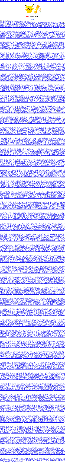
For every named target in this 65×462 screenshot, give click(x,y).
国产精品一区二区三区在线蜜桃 (6, 47)
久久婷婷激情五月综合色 (45, 227)
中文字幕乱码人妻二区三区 (29, 444)
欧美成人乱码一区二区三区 (4, 412)
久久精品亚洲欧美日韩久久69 (36, 129)
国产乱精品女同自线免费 (46, 251)
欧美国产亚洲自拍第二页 (43, 363)
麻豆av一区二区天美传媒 (31, 95)
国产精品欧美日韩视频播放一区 (25, 266)
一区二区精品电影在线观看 (51, 118)
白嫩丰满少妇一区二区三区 (49, 353)
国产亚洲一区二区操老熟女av (16, 145)
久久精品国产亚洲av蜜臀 (23, 330)
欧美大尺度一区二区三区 (17, 248)
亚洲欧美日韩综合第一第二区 (9, 100)
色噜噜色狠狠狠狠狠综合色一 (45, 309)
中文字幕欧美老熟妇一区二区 (29, 230)
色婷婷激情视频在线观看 (52, 25)
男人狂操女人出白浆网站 (20, 144)
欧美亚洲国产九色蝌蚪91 (20, 215)
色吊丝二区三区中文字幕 (9, 67)
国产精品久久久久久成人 (57, 213)
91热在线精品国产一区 (5, 109)
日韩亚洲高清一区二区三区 (60, 297)
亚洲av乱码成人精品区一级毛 (16, 417)
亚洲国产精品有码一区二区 (11, 216)
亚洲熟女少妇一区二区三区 (45, 250)
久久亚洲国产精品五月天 (46, 308)
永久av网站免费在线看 (4, 128)
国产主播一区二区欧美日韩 (29, 351)
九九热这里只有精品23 (49, 281)
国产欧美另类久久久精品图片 (49, 159)
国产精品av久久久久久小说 (45, 184)
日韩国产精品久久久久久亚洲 (40, 301)
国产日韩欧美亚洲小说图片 (32, 90)
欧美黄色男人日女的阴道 (18, 118)
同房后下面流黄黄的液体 (6, 173)
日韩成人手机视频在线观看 (12, 69)
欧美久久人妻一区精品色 (16, 283)
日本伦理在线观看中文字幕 (23, 416)
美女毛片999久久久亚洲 (9, 143)
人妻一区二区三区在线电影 (44, 222)
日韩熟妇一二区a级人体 (22, 113)
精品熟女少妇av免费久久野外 (54, 55)
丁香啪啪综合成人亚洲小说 (5, 378)
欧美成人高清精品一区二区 (37, 194)
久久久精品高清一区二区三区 (20, 284)
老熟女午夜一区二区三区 (11, 277)
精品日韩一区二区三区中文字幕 (50, 361)
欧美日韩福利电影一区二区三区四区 (47, 57)
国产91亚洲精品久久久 (39, 26)
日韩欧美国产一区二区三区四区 (44, 277)
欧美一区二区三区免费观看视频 (9, 397)
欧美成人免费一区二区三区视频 (24, 116)
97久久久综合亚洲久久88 (56, 239)
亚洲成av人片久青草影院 (46, 161)
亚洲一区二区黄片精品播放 (45, 320)
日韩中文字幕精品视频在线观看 (16, 110)
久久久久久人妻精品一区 (52, 227)
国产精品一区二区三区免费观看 (56, 195)
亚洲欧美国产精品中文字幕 (25, 101)
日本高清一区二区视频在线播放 (18, 133)
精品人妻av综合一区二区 (49, 292)
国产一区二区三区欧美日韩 (12, 412)
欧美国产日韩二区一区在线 (29, 433)
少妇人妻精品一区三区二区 (48, 181)
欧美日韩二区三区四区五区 (45, 351)
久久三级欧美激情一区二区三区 (39, 164)
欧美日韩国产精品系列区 (13, 278)
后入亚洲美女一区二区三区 (16, 152)
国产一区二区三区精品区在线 (26, 313)
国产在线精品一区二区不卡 (51, 215)
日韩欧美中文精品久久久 (60, 363)
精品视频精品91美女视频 (6, 95)
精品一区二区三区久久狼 (25, 145)
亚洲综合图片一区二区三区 (8, 283)
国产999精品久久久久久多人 (6, 94)
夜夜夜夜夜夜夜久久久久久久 (53, 412)
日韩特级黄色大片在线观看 (43, 22)
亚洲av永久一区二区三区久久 (23, 334)
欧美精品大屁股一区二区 (29, 447)
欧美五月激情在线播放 (14, 56)
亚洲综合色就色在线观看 (52, 140)
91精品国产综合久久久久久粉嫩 (11, 395)
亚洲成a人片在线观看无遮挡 (33, 239)
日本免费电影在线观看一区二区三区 (49, 138)
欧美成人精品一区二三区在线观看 (5, 26)
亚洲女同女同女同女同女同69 (54, 302)
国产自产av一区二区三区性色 (38, 315)
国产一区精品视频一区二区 (14, 233)
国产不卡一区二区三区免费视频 (7, 27)
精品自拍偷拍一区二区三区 (45, 316)
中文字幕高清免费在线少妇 (19, 142)
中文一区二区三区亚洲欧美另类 (5, 194)
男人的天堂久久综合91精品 (50, 207)
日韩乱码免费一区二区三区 (34, 408)
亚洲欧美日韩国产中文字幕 (23, 76)
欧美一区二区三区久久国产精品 (53, 271)
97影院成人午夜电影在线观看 (15, 185)
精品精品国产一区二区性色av (52, 106)
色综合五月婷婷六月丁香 (6, 113)
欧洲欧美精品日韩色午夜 (19, 222)
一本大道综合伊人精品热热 (26, 219)
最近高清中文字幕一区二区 (14, 55)
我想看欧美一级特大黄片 (41, 334)
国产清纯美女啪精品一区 (49, 358)
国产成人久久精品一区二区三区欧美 (9, 131)
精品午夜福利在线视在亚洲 (5, 316)
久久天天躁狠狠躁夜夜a (31, 185)
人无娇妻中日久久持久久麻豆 (54, 355)
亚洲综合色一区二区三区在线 (14, 213)
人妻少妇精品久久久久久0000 (36, 316)
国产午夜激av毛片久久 (9, 333)
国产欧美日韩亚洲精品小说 (4, 450)
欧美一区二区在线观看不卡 (5, 70)
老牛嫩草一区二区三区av (38, 88)
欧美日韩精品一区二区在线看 (16, 66)
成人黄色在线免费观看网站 (47, 311)
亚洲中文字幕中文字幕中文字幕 (59, 206)
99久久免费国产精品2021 (37, 259)
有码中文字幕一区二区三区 (31, 431)
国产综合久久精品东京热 (34, 346)
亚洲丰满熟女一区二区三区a (29, 385)
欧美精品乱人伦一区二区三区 (22, 80)
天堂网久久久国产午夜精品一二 (43, 96)
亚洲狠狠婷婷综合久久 (47, 67)
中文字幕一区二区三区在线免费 (20, 25)
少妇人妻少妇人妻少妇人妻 (44, 191)
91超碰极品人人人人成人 (14, 65)
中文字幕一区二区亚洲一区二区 (57, 376)
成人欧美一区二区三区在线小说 (54, 108)
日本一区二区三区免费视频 (22, 55)
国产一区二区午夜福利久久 (26, 254)
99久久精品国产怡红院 (33, 174)
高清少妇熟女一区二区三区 (49, 239)
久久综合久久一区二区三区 (15, 198)
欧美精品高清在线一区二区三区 (32, 281)
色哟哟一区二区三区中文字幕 (35, 110)
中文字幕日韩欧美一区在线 (57, 331)
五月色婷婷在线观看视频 (17, 58)
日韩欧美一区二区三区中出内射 (32, 407)
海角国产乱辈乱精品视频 (32, 202)
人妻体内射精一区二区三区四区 (23, 457)
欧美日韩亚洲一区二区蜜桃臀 (37, 79)
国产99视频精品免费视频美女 (16, 290)
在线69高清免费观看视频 (42, 226)
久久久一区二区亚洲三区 (44, 24)
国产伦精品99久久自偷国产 (18, 78)
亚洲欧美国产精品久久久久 (53, 48)
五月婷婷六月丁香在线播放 (41, 417)
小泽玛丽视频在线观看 (4, 277)
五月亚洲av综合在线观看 (61, 132)
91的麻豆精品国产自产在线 (52, 96)
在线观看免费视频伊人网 (59, 139)
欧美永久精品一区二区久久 (49, 152)
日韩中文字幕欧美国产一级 (53, 452)
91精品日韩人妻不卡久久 (28, 458)
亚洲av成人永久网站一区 (48, 86)
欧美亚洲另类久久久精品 (23, 198)
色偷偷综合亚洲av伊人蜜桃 (58, 100)
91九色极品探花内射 (18, 33)
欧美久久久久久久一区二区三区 (5, 230)
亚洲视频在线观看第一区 (21, 259)
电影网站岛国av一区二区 (43, 66)
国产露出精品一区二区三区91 (10, 329)
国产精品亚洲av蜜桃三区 (35, 226)
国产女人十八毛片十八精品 (11, 362)
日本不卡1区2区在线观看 (31, 154)
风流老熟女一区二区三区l (17, 212)
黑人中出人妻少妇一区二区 (25, 100)
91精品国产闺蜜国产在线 (50, 367)
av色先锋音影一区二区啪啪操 (7, 442)
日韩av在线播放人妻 (13, 303)
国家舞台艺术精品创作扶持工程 (25, 248)
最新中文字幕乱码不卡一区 (21, 395)
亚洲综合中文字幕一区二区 (7, 416)
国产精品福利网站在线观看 (34, 340)
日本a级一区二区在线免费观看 (45, 300)
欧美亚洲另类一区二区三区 (31, 234)
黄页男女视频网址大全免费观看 (45, 69)
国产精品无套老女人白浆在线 (50, 137)
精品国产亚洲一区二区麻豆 (28, 320)
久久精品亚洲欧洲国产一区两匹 (16, 420)
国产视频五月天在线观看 (36, 25)
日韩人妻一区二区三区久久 (33, 318)
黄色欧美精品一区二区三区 (41, 58)
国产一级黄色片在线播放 (39, 180)
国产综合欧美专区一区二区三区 (12, 169)
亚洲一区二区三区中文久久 (22, 348)
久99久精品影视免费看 (21, 75)
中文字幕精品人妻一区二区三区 (32, 323)
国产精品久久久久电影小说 (10, 366)
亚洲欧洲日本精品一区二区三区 (16, 64)
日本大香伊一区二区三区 (25, 437)
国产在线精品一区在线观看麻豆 (15, 429)
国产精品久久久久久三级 (28, 225)
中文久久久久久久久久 (14, 404)
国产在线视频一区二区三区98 (14, 49)
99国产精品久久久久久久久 (45, 216)
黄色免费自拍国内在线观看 (13, 432)
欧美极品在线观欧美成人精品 (36, 92)
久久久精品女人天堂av (24, 138)
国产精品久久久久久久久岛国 (10, 390)
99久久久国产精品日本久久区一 (59, 126)
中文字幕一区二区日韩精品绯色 (24, 41)
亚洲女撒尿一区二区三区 (14, 46)
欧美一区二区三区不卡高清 (44, 255)
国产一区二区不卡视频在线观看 (38, 419)
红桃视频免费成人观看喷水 (9, 155)
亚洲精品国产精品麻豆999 (48, 149)
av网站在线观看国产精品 (29, 375)
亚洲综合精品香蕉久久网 (46, 75)
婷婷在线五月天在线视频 (20, 128)
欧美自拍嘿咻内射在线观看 (43, 223)
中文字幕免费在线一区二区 (43, 68)
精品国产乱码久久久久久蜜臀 (15, 352)
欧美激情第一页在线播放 (33, 41)
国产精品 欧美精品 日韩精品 (38, 251)
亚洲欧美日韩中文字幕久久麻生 (47, 299)
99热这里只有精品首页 (41, 219)
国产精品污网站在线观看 (42, 401)
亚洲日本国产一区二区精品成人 (14, 378)
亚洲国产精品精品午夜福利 (58, 348)
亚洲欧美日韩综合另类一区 (40, 117)
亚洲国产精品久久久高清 (14, 230)
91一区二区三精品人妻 (58, 70)
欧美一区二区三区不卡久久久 (44, 369)
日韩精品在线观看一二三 (4, 107)
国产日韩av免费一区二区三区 (52, 342)
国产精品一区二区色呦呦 (58, 66)
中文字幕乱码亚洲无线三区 (30, 193)
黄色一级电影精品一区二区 (46, 193)
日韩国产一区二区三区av (5, 112)
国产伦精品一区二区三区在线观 (53, 286)
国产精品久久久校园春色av (14, 245)
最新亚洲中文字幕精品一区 (8, 214)
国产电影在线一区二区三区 (52, 110)
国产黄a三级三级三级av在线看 (44, 354)
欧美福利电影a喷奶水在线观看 (49, 100)
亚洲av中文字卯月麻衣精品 (28, 132)
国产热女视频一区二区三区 (21, 309)
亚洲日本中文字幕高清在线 (24, 42)
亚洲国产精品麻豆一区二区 (47, 34)
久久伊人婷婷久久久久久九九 (60, 335)
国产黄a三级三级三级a (16, 34)
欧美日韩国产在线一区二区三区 (47, 396)
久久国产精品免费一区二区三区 (24, 201)
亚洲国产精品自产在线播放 (56, 169)
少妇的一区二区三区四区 (27, 384)
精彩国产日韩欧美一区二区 (34, 321)
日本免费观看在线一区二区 (40, 86)
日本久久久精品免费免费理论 (48, 234)
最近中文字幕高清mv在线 (13, 31)
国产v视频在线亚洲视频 (5, 432)
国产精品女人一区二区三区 (34, 220)
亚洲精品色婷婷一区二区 (12, 364)
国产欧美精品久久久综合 (38, 278)
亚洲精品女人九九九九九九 (44, 347)
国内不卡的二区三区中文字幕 (60, 155)
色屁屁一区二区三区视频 (44, 393)
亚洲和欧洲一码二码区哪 (24, 429)
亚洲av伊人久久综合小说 (36, 215)
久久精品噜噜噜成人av (55, 258)
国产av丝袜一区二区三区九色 (25, 367)
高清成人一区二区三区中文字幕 (51, 454)
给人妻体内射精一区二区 (8, 258)
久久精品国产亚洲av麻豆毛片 (27, 118)
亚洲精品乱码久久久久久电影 (27, 74)
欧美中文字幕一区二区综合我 (51, 298)
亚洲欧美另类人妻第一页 (14, 195)
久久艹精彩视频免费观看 (6, 177)
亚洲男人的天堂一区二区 (20, 288)
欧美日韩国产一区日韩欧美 (25, 268)
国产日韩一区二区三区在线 (43, 319)
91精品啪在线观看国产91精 (58, 164)
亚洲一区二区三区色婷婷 (37, 128)
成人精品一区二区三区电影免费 (18, 422)
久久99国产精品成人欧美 (10, 347)
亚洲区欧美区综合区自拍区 (11, 149)
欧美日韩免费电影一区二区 (54, 69)
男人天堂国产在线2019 (18, 43)
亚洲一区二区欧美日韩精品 (60, 454)
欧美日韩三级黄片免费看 (20, 373)
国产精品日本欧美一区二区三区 (59, 73)
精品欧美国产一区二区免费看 (48, 112)
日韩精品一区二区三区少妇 (49, 394)
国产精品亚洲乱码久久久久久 (13, 107)
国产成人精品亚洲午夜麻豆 (57, 436)
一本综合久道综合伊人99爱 (54, 183)
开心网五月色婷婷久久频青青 (12, 271)
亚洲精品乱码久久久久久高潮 (10, 246)
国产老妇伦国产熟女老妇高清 (59, 38)
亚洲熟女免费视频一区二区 (55, 198)
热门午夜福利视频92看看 (34, 390)
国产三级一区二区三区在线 (17, 332)
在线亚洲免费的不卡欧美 (32, 58)
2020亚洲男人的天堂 (18, 209)
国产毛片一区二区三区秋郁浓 (9, 206)
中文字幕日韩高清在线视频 (28, 450)
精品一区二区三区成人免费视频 (25, 110)
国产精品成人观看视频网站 (49, 438)
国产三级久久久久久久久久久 (19, 171)
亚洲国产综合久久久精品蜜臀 (15, 123)
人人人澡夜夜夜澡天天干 (12, 129)
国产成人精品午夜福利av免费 (46, 430)
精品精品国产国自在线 (34, 70)
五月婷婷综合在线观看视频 (21, 404)
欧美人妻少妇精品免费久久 (25, 124)
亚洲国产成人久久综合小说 (53, 303)
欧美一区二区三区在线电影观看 (47, 97)
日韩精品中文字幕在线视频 (54, 287)
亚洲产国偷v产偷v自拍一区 (41, 212)
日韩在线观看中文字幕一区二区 (43, 63)
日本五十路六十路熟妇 (30, 46)
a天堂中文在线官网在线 (22, 229)
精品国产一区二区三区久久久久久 (43, 121)
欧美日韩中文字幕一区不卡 (17, 333)
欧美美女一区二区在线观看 (20, 308)
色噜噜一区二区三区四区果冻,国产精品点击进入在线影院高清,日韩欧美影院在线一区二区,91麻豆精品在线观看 (32, 1)
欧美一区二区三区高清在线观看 (48, 204)
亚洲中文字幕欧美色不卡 (60, 270)
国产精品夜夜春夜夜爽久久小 (29, 49)
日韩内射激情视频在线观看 (23, 431)
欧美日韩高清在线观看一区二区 (55, 251)
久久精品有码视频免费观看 (39, 94)
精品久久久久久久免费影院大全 (12, 57)
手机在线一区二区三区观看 (57, 80)
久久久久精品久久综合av (31, 164)
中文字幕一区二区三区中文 (11, 383)
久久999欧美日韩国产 (53, 31)
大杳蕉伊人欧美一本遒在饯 (29, 289)
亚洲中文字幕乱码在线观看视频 (29, 374)
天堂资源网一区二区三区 (10, 422)
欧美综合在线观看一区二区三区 (24, 99)
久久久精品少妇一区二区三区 (8, 159)
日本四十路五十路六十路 (54, 314)
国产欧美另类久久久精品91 (5, 45)
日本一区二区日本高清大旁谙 (19, 342)
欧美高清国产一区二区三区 (22, 233)
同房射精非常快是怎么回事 (41, 260)
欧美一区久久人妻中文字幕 (24, 91)
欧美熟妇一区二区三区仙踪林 (22, 287)
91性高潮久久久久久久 (52, 148)
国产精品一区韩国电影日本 (23, 159)
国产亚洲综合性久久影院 (54, 75)
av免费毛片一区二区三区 (33, 196)
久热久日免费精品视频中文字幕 (18, 186)
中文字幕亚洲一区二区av (60, 320)
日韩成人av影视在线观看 (15, 439)
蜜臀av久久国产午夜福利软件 (25, 282)
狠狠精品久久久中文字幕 (51, 22)
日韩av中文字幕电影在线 (8, 126)
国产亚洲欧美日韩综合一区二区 (59, 268)
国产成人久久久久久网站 (16, 59)
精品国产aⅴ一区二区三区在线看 (29, 418)
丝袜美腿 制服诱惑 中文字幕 (60, 78)
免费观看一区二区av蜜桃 (40, 247)
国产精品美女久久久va (16, 41)
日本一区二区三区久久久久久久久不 (7, 68)
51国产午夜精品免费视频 (5, 251)
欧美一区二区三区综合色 (12, 251)
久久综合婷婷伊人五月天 (40, 152)
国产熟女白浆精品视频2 (31, 98)
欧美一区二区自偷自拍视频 (59, 389)
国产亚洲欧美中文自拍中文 (49, 174)
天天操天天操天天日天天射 (44, 428)
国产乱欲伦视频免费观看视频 (16, 237)
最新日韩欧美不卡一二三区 (31, 112)
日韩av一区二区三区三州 (23, 442)
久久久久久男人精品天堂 (12, 44)
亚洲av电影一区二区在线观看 (35, 283)
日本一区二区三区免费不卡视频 (10, 140)
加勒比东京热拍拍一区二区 (48, 77)
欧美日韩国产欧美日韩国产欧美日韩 (8, 186)
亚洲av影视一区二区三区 (24, 267)
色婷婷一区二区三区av (50, 130)
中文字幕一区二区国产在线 (37, 303)
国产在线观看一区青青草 (17, 100)
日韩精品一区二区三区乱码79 (20, 337)
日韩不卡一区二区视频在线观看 (56, 35)
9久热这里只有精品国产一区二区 (49, 123)
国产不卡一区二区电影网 (36, 203)
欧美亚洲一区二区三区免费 (27, 63)
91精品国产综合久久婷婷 (24, 95)
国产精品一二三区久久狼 (16, 42)
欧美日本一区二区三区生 (14, 47)
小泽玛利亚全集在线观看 (30, 291)
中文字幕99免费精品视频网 (34, 130)
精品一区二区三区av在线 (58, 62)
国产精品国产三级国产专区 (45, 55)
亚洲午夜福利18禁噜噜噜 (11, 450)
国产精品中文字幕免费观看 (46, 111)
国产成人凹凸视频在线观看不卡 (42, 387)
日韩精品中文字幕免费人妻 (49, 376)
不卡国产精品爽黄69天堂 (58, 141)
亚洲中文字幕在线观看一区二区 (11, 204)
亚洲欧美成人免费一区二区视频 (35, 248)
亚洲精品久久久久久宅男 (32, 64)
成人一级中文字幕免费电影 (50, 126)
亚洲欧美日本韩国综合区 (23, 387)
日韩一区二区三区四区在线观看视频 (31, 448)
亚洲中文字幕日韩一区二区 (32, 170)
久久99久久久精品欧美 (39, 195)
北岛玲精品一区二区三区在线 (56, 77)
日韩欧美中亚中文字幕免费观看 (16, 267)
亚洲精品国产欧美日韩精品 (40, 421)
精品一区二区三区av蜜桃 (17, 81)
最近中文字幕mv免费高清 (29, 315)
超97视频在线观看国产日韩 (33, 292)
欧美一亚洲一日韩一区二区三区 (42, 131)
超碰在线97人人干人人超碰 (13, 48)
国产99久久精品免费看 (41, 405)
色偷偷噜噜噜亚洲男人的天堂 (6, 375)
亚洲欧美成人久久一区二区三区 (23, 35)
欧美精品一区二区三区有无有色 (57, 326)
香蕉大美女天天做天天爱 (7, 99)
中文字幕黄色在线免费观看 (30, 259)
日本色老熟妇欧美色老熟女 (46, 278)
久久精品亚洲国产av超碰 (23, 415)
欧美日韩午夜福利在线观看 (18, 121)
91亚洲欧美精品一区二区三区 (13, 52)
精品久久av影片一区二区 (42, 126)
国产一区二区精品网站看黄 (46, 197)
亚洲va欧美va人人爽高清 (12, 244)
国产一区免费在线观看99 (41, 99)
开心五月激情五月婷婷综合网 (14, 343)
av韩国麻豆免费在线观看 (50, 223)
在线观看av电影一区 (24, 234)
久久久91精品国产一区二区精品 (57, 237)
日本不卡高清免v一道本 (55, 175)
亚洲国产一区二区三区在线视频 (12, 314)
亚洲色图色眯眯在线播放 (60, 128)
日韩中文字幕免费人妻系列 (58, 76)
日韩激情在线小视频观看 (39, 386)
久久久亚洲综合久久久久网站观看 (37, 399)
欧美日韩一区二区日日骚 (36, 269)
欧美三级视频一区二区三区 (6, 97)
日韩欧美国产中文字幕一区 (23, 177)
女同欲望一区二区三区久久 (55, 415)
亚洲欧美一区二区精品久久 (31, 228)
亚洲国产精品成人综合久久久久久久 (25, 139)
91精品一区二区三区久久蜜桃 (51, 224)
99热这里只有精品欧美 (33, 187)
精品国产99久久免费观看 (19, 344)
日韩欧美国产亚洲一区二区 (21, 289)
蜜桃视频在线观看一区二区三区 (31, 260)
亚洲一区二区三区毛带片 (26, 273)
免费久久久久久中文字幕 (18, 238)
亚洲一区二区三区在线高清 (27, 255)
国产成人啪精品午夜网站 (33, 219)
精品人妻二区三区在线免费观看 (45, 144)
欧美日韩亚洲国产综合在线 (58, 345)
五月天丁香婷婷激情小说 (40, 181)
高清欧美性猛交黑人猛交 (6, 233)
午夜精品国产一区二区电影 (21, 23)
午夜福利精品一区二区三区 (44, 443)
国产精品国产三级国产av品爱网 (43, 148)
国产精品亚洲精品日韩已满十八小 (6, 352)
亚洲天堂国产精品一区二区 (55, 98)
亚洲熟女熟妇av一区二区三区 (47, 94)
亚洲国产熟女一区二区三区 (14, 94)
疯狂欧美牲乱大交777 (39, 35)
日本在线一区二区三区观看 (15, 379)
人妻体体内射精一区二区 (40, 318)
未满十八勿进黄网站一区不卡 (45, 44)
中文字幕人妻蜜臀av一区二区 (16, 153)
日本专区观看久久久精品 (33, 273)
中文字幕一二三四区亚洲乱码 (50, 440)
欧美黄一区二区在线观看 (9, 367)
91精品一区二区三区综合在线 (50, 268)
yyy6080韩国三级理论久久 (5, 343)
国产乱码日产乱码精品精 (51, 74)
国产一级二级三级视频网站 (18, 426)
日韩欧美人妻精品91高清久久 (39, 442)
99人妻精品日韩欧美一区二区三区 (30, 404)
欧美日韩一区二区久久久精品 (43, 406)
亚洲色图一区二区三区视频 (28, 288)
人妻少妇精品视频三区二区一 (60, 118)
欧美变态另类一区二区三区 (21, 341)
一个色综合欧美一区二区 (41, 124)
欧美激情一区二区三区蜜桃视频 (45, 269)
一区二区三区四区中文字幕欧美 (6, 122)
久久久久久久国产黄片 (39, 64)
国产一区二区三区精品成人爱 (7, 224)
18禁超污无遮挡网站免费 (7, 116)
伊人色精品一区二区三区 (56, 204)
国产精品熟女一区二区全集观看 (13, 109)
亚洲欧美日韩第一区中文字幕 (58, 394)
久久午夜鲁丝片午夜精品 (27, 406)
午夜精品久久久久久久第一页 (7, 417)
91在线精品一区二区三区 (41, 120)
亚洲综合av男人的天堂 (33, 101)
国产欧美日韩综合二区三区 (40, 205)
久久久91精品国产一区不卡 (31, 169)
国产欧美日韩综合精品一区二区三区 (27, 430)
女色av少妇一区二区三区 (60, 165)
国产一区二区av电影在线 (29, 55)
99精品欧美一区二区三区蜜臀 (41, 324)
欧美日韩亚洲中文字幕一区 (15, 416)
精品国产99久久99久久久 (45, 89)
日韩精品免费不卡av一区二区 (7, 66)
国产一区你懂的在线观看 (10, 336)
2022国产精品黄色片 (24, 170)
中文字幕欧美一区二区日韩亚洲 (24, 218)
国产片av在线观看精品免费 (17, 68)
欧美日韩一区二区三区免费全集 (52, 63)
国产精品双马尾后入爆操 (46, 26)
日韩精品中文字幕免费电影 (15, 265)
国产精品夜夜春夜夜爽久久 (8, 42)
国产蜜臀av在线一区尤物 (41, 282)
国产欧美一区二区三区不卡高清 (52, 176)
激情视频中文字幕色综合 (36, 250)
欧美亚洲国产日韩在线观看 (33, 36)
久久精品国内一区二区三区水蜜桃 (56, 247)
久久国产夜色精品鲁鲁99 (48, 228)
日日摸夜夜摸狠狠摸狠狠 (18, 286)
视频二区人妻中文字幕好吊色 (30, 256)
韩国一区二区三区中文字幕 (38, 192)
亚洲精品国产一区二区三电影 (10, 254)
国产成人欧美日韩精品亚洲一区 (29, 280)
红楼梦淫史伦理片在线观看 (46, 162)
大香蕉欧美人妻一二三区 (21, 192)
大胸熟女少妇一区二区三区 (11, 308)
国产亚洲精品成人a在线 (28, 79)
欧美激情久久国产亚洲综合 (25, 324)
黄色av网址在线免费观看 (25, 366)
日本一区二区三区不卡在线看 (32, 439)
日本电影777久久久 (41, 321)
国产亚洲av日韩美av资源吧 (20, 385)
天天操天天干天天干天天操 (17, 425)
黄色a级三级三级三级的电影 (20, 119)
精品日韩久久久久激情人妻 (32, 53)
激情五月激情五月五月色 (26, 319)
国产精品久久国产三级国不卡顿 (58, 218)
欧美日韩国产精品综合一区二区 (48, 400)
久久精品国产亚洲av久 (24, 134)
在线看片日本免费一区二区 (6, 76)
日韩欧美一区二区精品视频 (11, 447)
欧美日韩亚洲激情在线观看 (42, 367)
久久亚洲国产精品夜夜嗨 (19, 156)
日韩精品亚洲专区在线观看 (37, 184)
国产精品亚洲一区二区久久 (24, 150)
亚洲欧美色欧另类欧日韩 (47, 134)
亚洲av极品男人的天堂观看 (45, 56)
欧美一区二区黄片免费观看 (30, 97)
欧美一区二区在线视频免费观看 (24, 85)
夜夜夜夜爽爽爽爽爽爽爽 (6, 65)
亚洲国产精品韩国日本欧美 (14, 113)
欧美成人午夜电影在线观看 (28, 44)
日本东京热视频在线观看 (46, 330)
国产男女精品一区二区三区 (10, 318)
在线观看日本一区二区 (26, 174)
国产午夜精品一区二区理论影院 (29, 197)
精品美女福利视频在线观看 (41, 437)
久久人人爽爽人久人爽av (19, 166)
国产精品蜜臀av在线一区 (8, 59)
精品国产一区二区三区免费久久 (18, 384)
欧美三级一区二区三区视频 (48, 177)
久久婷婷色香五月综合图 (42, 346)
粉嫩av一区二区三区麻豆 (32, 267)
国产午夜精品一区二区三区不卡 (26, 81)
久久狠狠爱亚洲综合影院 (16, 27)
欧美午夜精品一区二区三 (46, 88)
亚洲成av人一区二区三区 (45, 108)
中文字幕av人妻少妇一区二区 (50, 401)
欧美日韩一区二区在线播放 (13, 161)
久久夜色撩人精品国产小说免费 (50, 196)
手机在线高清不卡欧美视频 (34, 282)
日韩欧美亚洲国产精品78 (22, 97)
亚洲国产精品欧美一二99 (60, 372)
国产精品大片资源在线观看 (48, 441)
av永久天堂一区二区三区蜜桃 (40, 265)
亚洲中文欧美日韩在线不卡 (26, 240)
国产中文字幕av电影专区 (44, 249)
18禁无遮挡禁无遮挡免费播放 (18, 406)
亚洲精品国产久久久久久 (34, 131)
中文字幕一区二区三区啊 (50, 398)
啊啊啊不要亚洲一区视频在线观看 (29, 377)
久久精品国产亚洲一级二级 (55, 236)
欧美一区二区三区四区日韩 (37, 45)
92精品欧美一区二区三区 (4, 48)
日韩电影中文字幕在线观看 (8, 175)
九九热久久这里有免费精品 (52, 203)
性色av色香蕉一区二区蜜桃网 (53, 432)
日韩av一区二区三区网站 (35, 225)
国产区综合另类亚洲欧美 (48, 205)
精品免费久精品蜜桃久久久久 (57, 324)
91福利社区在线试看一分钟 (26, 78)
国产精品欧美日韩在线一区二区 (40, 228)
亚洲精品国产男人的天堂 (10, 171)
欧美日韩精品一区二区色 (17, 353)
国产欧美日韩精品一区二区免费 (50, 37)
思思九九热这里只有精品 (39, 400)
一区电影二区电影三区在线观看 (56, 321)
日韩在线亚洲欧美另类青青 (15, 117)
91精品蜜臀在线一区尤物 (12, 203)
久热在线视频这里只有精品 (31, 252)
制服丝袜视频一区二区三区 (25, 258)
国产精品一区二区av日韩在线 (38, 133)
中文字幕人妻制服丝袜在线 (43, 119)
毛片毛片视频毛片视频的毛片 (37, 288)
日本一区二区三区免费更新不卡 (17, 354)
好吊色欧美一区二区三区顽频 (28, 297)
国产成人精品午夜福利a (21, 105)
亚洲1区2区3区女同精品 (9, 319)
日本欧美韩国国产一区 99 (26, 207)
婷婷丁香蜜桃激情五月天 (26, 121)
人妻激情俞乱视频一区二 (59, 215)
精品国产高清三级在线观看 (22, 89)
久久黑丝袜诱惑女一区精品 (41, 150)
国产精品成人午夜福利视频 (21, 316)
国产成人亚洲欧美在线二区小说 (51, 319)
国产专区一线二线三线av (33, 141)
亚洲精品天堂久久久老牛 (51, 368)
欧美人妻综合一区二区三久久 (45, 276)
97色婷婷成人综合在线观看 (28, 73)
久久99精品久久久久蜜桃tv (55, 180)
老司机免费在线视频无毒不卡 (12, 225)
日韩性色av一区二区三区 (31, 42)
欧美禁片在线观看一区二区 (42, 207)
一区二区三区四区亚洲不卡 (39, 173)
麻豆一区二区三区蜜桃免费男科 (37, 132)
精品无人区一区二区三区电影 (34, 223)
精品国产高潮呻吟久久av (57, 207)
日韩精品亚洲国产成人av (58, 367)
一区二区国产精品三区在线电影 (15, 95)
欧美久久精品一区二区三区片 (44, 48)
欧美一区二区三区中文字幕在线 (27, 165)
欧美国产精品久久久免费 (7, 154)
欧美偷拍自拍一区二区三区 (31, 415)
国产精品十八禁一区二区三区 (31, 394)
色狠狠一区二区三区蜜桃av (17, 196)
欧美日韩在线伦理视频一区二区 (56, 42)
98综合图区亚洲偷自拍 (40, 67)
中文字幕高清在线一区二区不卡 (53, 87)
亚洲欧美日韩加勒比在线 (47, 230)
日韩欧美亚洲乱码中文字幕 (33, 152)
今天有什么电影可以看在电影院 (49, 245)
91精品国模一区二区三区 (4, 73)
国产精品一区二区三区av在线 (38, 383)
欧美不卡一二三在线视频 (35, 166)
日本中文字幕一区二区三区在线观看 (24, 176)
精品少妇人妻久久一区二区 (46, 399)
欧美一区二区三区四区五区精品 (29, 246)
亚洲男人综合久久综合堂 (29, 229)
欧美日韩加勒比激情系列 (8, 87)
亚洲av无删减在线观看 (7, 213)
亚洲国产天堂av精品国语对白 (39, 217)
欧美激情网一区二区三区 (12, 111)
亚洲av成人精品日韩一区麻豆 (21, 79)
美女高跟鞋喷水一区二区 (32, 241)
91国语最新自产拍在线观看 (60, 291)
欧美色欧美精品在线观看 (20, 269)
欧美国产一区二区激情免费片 (24, 36)
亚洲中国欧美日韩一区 (19, 70)
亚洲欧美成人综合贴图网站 (25, 67)
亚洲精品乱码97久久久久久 (50, 366)
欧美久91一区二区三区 (41, 37)
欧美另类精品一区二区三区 (41, 36)
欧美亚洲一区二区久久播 (24, 153)
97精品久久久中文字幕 (32, 205)
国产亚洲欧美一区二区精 (29, 184)
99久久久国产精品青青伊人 (57, 439)
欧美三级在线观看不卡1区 (54, 310)
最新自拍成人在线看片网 (52, 453)
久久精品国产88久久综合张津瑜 (32, 387)
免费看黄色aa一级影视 (22, 184)
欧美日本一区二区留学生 (28, 249)
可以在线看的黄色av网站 (55, 34)
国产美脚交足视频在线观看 (60, 368)
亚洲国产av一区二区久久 (44, 140)
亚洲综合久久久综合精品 (55, 94)
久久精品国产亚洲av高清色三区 (15, 91)
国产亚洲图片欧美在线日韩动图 (31, 177)
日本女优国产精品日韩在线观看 (37, 395)
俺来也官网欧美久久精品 (49, 170)
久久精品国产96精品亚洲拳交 (26, 411)
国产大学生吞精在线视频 (20, 111)
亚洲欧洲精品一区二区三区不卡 (16, 258)
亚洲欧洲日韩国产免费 (35, 119)
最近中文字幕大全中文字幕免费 (55, 337)
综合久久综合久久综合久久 (18, 430)
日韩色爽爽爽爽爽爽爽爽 (7, 117)
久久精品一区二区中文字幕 (14, 431)
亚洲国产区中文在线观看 (52, 250)
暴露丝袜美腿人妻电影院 (50, 214)
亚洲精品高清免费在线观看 (32, 153)
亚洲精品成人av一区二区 (20, 244)
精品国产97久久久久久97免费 (5, 105)
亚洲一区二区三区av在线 (50, 206)
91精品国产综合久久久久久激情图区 (18, 302)
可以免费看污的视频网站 (14, 89)
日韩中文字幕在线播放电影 (38, 444)
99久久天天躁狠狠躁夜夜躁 (29, 25)
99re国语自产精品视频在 (19, 22)
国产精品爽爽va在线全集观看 (8, 437)
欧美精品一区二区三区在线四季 (21, 448)
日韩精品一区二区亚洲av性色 (24, 90)
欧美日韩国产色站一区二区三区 (19, 383)
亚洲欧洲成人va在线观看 (5, 356)
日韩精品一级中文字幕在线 (27, 22)
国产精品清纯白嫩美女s (49, 324)
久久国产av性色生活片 (25, 64)
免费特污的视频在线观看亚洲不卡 (40, 80)
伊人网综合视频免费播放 (53, 46)
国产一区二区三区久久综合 (15, 88)
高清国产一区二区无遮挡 (20, 251)
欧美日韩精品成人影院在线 (22, 46)
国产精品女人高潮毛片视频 (47, 145)
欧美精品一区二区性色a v (17, 206)
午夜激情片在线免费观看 (37, 375)
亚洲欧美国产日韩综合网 (60, 273)
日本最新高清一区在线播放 (24, 59)
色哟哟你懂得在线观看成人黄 (36, 450)
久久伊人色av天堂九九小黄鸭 (11, 197)
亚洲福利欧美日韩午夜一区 (36, 74)
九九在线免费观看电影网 (9, 208)
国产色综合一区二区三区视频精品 (11, 190)
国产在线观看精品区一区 (6, 46)
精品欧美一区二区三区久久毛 (53, 172)
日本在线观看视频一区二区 (23, 260)
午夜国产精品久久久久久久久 (26, 238)
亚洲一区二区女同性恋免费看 (47, 175)
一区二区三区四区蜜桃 (5, 158)
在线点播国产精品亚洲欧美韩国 (46, 194)
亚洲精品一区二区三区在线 (44, 297)
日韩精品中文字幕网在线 (4, 25)
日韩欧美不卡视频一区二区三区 (41, 59)
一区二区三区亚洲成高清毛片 (54, 235)
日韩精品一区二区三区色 (15, 87)
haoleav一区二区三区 (30, 311)
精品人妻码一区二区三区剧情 (34, 54)
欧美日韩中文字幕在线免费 (24, 281)
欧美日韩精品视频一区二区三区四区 (6, 223)
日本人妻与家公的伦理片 (47, 49)
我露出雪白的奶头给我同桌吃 (19, 77)
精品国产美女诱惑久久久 (59, 208)
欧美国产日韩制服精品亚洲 (28, 443)
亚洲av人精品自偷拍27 (19, 255)
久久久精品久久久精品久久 (29, 161)
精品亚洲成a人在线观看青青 (18, 207)
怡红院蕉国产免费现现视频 (10, 54)
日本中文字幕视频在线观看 (35, 342)
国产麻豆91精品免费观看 (4, 44)
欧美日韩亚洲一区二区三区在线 (41, 241)
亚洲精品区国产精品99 (22, 379)
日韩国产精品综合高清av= (57, 58)
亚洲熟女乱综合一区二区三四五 (32, 122)
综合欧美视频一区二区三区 (34, 124)
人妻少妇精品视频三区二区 (18, 345)
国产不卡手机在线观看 (21, 47)
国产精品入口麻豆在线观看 (10, 286)
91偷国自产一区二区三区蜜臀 (24, 188)
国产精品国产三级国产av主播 (10, 127)
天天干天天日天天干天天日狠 (12, 144)
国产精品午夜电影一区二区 (17, 170)
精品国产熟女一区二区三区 (34, 99)
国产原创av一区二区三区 (15, 436)
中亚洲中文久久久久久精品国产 (20, 388)
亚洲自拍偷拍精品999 (20, 48)
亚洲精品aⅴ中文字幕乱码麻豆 (5, 278)
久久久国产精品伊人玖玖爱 (35, 38)
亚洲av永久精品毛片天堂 (57, 190)
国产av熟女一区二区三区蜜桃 (52, 357)
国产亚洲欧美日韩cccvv (34, 151)
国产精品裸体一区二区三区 (41, 53)
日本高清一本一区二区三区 (58, 438)
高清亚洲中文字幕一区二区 (18, 219)
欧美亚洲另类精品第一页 (24, 53)
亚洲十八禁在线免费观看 (41, 254)
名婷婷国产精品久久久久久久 (27, 293)
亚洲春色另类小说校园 (57, 212)
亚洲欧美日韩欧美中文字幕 (60, 119)
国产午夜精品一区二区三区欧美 (50, 33)
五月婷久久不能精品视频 (43, 206)
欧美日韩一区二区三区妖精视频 (53, 79)
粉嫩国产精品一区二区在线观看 (57, 170)
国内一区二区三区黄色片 (9, 202)
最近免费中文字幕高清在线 (12, 24)
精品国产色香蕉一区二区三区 (37, 162)
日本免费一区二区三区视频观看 (11, 376)
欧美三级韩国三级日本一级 (29, 279)
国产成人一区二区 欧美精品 (5, 161)
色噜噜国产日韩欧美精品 (39, 404)
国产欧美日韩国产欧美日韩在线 (16, 234)
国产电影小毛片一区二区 (57, 293)
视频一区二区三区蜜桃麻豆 (42, 427)
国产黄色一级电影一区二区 (15, 116)
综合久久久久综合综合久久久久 (37, 289)
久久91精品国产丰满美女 (19, 454)
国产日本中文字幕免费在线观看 (47, 326)
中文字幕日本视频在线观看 (11, 273)
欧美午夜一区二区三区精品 (13, 365)
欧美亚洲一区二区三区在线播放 (8, 205)
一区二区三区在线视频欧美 (43, 142)
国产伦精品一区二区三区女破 (4, 102)
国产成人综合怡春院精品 (56, 116)
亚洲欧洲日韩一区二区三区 (44, 305)
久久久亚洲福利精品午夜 (48, 267)
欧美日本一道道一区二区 (35, 148)
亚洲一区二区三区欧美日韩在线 (15, 106)
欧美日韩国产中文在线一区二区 (51, 270)
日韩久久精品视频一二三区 (51, 294)
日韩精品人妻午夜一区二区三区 (12, 419)
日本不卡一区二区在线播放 (15, 304)
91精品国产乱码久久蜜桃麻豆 (54, 107)
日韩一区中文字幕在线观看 (5, 80)
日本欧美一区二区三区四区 (37, 279)
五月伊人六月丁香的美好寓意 (24, 451)
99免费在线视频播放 (30, 198)
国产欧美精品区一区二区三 (52, 30)
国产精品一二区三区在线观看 (23, 410)
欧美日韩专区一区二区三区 (8, 153)
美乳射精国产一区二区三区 (37, 314)
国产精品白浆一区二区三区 (25, 241)
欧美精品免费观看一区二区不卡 (19, 409)
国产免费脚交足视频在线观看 (47, 252)
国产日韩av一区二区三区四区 (27, 226)
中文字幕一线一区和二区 (8, 53)
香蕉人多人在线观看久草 (10, 37)
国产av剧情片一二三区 (29, 309)
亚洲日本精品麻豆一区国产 (17, 38)
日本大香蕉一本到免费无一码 (5, 355)
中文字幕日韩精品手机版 (34, 190)
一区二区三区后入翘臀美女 (34, 270)
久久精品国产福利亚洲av (12, 444)
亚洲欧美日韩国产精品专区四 (49, 53)
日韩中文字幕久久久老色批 (48, 217)
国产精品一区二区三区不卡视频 (21, 169)
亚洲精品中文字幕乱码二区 (52, 406)
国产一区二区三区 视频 (26, 190)
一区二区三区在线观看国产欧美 (59, 101)
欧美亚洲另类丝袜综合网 (30, 173)
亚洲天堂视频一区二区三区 (6, 303)
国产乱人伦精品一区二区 (59, 373)
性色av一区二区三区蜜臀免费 (34, 176)
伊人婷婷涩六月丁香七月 (31, 410)
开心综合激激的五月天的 (52, 375)
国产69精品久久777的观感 (14, 105)
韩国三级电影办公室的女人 (36, 320)
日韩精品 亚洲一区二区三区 (54, 67)
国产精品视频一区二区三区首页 (10, 284)
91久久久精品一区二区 (36, 380)
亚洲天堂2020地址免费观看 (40, 245)
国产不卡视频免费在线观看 (58, 84)
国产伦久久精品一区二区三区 (33, 438)
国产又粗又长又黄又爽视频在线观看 (35, 290)
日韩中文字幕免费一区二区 (29, 75)
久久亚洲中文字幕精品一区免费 (30, 217)
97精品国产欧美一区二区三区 (27, 363)
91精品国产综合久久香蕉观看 (54, 278)
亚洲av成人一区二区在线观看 (32, 209)
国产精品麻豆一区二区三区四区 (13, 407)
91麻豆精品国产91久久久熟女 (54, 26)
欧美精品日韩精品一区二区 (10, 238)
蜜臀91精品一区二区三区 (46, 233)
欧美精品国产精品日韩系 (23, 34)
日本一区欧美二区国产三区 (32, 265)
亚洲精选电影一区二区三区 (54, 233)
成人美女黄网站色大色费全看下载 (8, 331)
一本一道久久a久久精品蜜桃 (35, 139)
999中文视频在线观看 (43, 186)
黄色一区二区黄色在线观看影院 (48, 419)
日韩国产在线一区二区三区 (30, 89)
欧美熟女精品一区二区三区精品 (51, 225)
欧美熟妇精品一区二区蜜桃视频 (42, 357)
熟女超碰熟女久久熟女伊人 (51, 38)
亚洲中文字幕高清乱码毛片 (22, 299)
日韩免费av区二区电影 (19, 190)
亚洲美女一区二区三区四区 (59, 336)
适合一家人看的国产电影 (9, 38)
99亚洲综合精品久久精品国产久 (47, 195)
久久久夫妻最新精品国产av (12, 22)
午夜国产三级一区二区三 (50, 62)
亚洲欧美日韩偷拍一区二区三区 (40, 65)
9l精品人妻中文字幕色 (42, 238)
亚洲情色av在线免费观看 (41, 190)
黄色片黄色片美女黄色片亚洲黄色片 (55, 269)
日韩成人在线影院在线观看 (16, 36)
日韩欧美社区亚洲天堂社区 (11, 297)
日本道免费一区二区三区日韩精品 (22, 236)
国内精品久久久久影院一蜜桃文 (59, 214)
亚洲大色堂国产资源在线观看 (40, 76)
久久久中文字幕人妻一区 (28, 399)
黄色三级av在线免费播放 (57, 36)
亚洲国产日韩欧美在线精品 (17, 440)
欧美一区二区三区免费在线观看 (50, 282)
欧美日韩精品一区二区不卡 (27, 48)
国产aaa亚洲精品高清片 (39, 42)
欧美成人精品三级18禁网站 (33, 366)
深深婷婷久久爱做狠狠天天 (18, 182)
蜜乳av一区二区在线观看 (21, 52)
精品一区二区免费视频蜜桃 (23, 88)
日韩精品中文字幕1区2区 (33, 100)
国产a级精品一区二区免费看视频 (59, 143)
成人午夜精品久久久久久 (50, 41)
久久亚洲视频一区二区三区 (21, 262)
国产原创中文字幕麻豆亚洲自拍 (36, 335)
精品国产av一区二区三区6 (10, 62)
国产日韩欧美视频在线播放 (22, 180)
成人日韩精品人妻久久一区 (23, 245)
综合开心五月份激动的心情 (51, 283)
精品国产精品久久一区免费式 (35, 62)
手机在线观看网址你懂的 (52, 272)
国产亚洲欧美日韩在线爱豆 (19, 131)
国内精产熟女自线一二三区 (8, 294)
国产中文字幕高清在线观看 (53, 351)
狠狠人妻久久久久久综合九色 (29, 56)
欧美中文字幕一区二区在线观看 (4, 269)
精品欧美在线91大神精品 (60, 48)
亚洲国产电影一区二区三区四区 (50, 362)
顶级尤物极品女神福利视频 (49, 58)
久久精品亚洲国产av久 (17, 54)
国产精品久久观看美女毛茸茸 (32, 247)
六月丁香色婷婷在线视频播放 (21, 444)
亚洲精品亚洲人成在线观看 (15, 257)
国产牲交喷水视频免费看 (24, 143)
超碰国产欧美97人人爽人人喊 (33, 208)
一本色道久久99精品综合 (37, 56)
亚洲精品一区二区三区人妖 (27, 70)
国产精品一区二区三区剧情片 (39, 112)
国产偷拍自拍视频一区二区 (6, 315)
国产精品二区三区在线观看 (40, 202)
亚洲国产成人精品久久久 (27, 364)
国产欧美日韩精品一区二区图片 (36, 286)
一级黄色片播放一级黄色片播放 (53, 259)
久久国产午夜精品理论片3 (39, 365)
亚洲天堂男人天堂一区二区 (42, 390)
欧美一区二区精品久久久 (49, 343)
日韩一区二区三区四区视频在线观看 (50, 417)
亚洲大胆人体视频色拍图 (59, 33)
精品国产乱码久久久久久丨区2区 (54, 89)
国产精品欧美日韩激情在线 (54, 105)
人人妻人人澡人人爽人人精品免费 (37, 111)
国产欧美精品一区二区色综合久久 (26, 333)
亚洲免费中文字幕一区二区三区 (9, 191)
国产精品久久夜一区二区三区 (26, 298)
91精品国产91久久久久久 (14, 163)
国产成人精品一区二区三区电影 (50, 304)
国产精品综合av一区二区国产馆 (26, 38)
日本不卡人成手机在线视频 (28, 215)
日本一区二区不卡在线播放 (56, 158)
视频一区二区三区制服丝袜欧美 (23, 175)
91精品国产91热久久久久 (21, 161)
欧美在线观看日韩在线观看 (22, 65)
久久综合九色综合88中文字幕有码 (12, 374)
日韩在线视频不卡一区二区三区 (58, 260)
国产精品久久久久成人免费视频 (5, 181)
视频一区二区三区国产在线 (59, 37)
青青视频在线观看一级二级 (59, 240)
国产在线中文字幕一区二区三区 (53, 409)
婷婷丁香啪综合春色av (25, 205)
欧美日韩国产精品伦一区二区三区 (57, 205)
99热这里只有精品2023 (39, 175)
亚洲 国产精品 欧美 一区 (49, 457)
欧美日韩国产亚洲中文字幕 (60, 225)
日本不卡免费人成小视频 (39, 145)
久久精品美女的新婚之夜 (16, 326)
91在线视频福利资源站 (50, 73)
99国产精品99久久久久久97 (23, 122)
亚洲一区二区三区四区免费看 (10, 313)
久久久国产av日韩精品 (47, 183)
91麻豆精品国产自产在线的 (39, 183)
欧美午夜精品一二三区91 (21, 235)
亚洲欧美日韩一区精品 (38, 98)
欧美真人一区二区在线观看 (44, 30)
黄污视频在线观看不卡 (44, 280)
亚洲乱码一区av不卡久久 (38, 105)
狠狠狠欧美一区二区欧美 (57, 159)
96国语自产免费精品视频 (10, 324)
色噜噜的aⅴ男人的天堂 (59, 375)
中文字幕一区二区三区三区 (41, 361)
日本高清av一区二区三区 (30, 299)
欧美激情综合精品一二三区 (36, 344)
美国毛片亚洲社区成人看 (36, 363)
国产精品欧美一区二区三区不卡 (28, 140)
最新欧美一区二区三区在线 (26, 37)
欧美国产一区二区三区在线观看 (51, 226)
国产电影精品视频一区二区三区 (15, 134)
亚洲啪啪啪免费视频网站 (14, 194)
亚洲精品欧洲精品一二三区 (46, 163)
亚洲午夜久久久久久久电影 (8, 201)
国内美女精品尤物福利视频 (4, 358)
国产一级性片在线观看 (41, 151)
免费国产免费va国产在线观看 (52, 266)
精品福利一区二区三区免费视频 (19, 377)
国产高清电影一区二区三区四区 (9, 461)
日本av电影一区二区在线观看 (52, 222)
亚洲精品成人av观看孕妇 (30, 326)
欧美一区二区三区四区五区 (52, 249)
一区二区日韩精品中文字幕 (35, 425)
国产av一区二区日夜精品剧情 (40, 101)
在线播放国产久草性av (12, 45)
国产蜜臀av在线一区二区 (51, 335)
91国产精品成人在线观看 (53, 309)
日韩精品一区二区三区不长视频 (37, 198)
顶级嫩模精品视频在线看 (59, 397)
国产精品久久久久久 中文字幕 (50, 344)
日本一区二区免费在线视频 (36, 69)
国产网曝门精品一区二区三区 (58, 123)
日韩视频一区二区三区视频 (8, 150)
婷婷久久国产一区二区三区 (27, 186)
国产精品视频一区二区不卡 (25, 361)
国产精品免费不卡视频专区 (20, 396)
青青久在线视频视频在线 (56, 400)
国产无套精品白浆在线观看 (34, 120)
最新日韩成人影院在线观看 (38, 235)
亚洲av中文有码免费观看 (59, 443)
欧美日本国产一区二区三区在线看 (50, 219)
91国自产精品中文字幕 (21, 276)
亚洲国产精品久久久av (24, 86)
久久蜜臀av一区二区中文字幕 (56, 154)
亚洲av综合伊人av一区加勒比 (15, 451)
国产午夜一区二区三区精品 (50, 187)
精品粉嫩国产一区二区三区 (6, 172)
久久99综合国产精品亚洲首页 (13, 217)
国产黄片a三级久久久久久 (35, 336)
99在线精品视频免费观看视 (18, 461)
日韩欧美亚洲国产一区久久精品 (35, 255)
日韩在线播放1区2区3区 (43, 283)
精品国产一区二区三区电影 (36, 48)
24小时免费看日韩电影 (56, 149)
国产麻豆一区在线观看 (56, 152)
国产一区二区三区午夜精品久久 (11, 255)
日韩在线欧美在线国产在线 (5, 289)
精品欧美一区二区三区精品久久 (20, 447)
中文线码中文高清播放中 (36, 30)
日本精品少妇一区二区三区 (47, 35)
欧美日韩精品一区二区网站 (16, 218)
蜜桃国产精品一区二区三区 (11, 33)
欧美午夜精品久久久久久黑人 (56, 52)
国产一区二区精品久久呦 (43, 73)
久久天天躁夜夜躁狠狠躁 (50, 141)
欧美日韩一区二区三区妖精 (42, 81)
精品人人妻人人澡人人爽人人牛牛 (17, 405)
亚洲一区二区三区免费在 (3, 298)
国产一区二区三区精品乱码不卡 (31, 245)
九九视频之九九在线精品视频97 (35, 31)
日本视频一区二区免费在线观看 (7, 237)
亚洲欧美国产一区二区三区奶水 (35, 300)
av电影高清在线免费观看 (48, 65)
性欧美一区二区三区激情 (57, 187)
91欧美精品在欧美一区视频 (47, 173)
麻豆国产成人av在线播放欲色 (56, 145)
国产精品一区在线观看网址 (17, 101)
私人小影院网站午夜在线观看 (19, 297)
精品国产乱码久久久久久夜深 (6, 195)
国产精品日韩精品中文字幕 (58, 53)
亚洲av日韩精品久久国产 (56, 234)
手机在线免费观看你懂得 (12, 396)
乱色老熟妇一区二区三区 (58, 312)
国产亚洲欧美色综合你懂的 (54, 300)
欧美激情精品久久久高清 (4, 108)
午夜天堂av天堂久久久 (22, 49)
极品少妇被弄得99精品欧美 (40, 262)
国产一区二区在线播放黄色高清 (28, 308)
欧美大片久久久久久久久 (16, 357)
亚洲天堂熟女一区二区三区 (14, 235)
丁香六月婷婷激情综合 (58, 41)
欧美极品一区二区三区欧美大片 (20, 279)
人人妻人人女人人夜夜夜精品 (44, 110)
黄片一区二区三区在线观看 (49, 151)
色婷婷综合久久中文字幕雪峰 (41, 33)
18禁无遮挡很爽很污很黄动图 (37, 107)
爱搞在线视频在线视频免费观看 (26, 305)
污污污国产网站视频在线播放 (45, 458)
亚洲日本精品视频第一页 (36, 24)
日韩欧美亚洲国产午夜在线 (11, 209)
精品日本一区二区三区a (31, 88)
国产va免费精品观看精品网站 (4, 119)
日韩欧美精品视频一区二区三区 (53, 171)
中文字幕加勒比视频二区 (60, 422)
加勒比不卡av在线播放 (12, 119)
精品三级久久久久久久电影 (57, 437)
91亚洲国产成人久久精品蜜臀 (26, 62)
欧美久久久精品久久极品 (57, 427)
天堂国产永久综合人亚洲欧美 (23, 109)
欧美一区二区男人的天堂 (32, 175)
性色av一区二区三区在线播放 (24, 27)
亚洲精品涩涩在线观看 (36, 272)
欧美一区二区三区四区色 (40, 100)
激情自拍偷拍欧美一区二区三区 (43, 54)
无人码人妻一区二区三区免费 (52, 380)
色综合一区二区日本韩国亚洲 (60, 224)
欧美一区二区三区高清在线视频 (42, 41)
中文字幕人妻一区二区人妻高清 (53, 24)
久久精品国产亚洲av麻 (56, 27)
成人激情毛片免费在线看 (44, 156)
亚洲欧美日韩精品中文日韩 (50, 407)
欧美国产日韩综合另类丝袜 (51, 59)
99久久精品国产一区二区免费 (16, 268)
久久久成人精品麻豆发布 (8, 368)
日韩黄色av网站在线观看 (28, 373)
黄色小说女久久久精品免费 (35, 406)
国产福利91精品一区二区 (45, 377)
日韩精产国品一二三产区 (54, 102)
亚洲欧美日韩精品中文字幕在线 (27, 277)
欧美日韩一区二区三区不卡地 (30, 348)
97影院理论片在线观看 (24, 325)
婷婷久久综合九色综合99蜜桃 (23, 439)
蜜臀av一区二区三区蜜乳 (54, 193)
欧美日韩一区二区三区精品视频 (57, 97)
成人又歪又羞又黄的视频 (49, 237)
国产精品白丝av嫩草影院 (32, 143)
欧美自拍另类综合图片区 (28, 69)
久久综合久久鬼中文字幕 (29, 24)
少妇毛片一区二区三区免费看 (53, 364)
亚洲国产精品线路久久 (55, 441)
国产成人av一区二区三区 (56, 65)
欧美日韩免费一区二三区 (28, 129)
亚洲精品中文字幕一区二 (58, 219)
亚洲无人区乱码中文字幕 (34, 214)
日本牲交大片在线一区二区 (38, 97)
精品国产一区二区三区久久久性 (55, 173)
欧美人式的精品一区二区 (7, 198)
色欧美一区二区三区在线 (16, 208)
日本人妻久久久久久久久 (41, 420)
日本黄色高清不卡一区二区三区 (40, 170)
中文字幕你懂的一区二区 (60, 384)
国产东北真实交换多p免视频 (34, 345)
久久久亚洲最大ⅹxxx (20, 73)
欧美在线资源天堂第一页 (49, 120)
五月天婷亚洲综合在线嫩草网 (30, 376)
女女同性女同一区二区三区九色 (44, 31)
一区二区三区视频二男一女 (60, 156)
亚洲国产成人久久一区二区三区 (57, 451)
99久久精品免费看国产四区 (9, 187)
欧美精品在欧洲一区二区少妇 (35, 369)
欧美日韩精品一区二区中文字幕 (51, 208)
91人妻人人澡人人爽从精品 (25, 126)
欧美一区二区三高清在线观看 (27, 127)
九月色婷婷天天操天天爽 (29, 162)
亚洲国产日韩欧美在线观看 (46, 46)
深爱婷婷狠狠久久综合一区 (37, 47)
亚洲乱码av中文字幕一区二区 (36, 409)
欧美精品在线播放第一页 (46, 315)
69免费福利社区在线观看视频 (14, 410)
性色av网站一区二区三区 (55, 404)
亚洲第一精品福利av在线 (23, 301)
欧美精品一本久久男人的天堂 (48, 332)
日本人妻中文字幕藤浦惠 (21, 56)
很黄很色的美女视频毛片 (14, 193)
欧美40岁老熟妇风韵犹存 (43, 397)
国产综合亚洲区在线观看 (49, 124)
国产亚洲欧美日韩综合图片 (45, 47)
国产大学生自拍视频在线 (38, 193)
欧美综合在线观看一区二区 (29, 372)
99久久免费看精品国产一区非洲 (10, 346)
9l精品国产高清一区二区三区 (39, 123)
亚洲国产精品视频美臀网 (4, 32)
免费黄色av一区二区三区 (6, 91)
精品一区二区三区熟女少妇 (19, 398)
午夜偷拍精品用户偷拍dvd (52, 156)
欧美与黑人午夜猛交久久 (28, 409)
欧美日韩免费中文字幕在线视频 (9, 78)
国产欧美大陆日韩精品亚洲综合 (30, 180)
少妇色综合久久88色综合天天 (54, 133)
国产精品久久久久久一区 (9, 241)
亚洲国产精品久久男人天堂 (18, 226)
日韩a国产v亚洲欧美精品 (22, 375)
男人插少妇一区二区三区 (42, 38)
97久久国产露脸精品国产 (21, 107)
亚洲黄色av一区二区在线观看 (32, 59)
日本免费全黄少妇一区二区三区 (55, 64)
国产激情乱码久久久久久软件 (27, 182)
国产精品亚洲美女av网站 (7, 123)
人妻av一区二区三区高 (11, 226)
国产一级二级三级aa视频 (14, 375)
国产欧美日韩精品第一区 (18, 148)
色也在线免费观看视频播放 (35, 68)
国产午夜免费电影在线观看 (25, 223)
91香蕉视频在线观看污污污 (52, 313)
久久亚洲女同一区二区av (53, 43)
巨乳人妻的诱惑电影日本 (33, 258)
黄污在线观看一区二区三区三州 (11, 300)
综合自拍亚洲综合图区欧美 (16, 389)
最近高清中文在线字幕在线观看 (34, 206)
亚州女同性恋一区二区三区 (45, 155)
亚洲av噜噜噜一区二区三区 (44, 426)
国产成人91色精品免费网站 (54, 44)
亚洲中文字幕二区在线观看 (22, 94)
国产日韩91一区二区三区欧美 (36, 44)
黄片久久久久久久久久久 (26, 96)
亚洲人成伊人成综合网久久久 (48, 116)
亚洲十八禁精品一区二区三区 (30, 65)
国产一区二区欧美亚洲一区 (45, 25)
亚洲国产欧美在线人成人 (58, 137)
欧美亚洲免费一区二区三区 (23, 311)
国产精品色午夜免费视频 (37, 418)
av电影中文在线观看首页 (48, 117)
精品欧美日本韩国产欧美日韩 (57, 343)
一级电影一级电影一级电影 (20, 129)
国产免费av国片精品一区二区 (8, 170)
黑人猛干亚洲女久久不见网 (9, 196)
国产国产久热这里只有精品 (49, 260)
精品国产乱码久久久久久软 (36, 249)
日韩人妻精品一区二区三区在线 (41, 209)
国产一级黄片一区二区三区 (44, 78)
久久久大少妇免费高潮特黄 (33, 33)
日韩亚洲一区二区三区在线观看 (36, 261)
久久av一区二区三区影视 (28, 107)
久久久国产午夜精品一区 (45, 444)
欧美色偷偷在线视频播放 (9, 98)
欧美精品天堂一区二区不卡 (21, 315)
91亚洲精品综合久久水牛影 (21, 303)
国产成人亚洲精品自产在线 (54, 284)
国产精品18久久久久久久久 (28, 261)
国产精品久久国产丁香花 (16, 183)
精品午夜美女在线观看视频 (20, 69)
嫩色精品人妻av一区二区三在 (43, 32)
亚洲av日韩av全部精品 (52, 155)
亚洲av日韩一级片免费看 (27, 271)
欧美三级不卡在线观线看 (59, 294)
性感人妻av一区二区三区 (45, 259)
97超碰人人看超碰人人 (57, 223)
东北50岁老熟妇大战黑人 (10, 86)
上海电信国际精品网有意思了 (23, 304)
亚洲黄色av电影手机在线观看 (32, 76)
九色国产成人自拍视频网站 (31, 134)
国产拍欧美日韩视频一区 (19, 277)
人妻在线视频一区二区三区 (10, 165)
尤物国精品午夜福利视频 (25, 212)
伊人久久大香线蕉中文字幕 (52, 119)
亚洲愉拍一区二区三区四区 (54, 261)
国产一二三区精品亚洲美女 (60, 23)
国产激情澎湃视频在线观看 (48, 421)
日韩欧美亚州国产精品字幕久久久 (57, 188)
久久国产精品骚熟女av (21, 230)
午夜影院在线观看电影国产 (12, 108)
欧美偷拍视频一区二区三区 (11, 320)
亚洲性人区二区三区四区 (14, 457)
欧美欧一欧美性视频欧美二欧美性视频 (42, 106)
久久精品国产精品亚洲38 (18, 358)
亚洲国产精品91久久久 (10, 141)
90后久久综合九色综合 (10, 292)
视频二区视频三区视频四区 (56, 109)
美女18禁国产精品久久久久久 (35, 191)
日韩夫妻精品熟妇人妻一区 (29, 203)
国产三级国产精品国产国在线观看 (9, 312)
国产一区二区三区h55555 (26, 270)
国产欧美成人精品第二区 (26, 149)
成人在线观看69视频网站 (33, 207)
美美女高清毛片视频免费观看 (33, 357)
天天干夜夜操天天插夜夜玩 (48, 169)
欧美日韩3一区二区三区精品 (56, 378)
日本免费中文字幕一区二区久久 (47, 154)
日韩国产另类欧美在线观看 (6, 228)
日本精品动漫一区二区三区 (40, 143)
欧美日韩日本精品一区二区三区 (46, 374)
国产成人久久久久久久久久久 (13, 348)
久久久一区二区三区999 (19, 271)
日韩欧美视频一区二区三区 (45, 92)
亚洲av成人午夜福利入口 (48, 27)
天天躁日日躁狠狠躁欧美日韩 (50, 150)
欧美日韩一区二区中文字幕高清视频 (44, 102)
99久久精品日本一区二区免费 (30, 233)
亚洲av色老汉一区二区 (32, 188)
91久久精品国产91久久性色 (13, 80)
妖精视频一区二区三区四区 (58, 150)
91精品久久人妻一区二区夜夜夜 (17, 174)
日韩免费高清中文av (52, 92)
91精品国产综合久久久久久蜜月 (38, 356)
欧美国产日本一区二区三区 (22, 256)
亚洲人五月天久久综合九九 (19, 216)
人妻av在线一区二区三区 (38, 154)
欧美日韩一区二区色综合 (48, 90)
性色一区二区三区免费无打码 (50, 70)
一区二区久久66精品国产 (46, 310)
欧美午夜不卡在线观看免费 (32, 181)
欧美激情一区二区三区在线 (18, 37)
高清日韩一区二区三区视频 (51, 166)
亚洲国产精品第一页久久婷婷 (14, 460)
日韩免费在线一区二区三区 (50, 81)
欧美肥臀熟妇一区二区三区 (54, 399)
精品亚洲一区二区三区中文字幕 (21, 310)
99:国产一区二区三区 (16, 175)
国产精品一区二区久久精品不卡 (40, 394)
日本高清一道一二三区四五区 (51, 329)
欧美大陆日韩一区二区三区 (27, 191)
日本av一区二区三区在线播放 (6, 164)
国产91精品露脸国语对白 (18, 149)
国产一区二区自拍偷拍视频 (52, 68)
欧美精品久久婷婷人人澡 (45, 291)
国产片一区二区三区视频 (12, 316)
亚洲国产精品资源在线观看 (59, 440)
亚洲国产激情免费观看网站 (8, 138)
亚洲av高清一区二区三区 (34, 121)
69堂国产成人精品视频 (5, 396)
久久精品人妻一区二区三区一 (18, 335)
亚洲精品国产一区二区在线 (32, 106)
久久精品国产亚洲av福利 (55, 49)
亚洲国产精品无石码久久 (35, 73)
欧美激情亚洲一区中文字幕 (19, 92)
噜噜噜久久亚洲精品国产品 (46, 337)
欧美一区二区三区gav (5, 57)
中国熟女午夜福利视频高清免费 (34, 78)
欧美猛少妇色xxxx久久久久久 (29, 322)
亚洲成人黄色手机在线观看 (27, 300)
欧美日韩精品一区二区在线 (6, 35)
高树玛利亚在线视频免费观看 (27, 30)
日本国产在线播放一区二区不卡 (11, 310)
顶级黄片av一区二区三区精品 (32, 159)
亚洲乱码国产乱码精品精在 (4, 69)
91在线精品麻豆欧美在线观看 (12, 337)
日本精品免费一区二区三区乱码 (35, 266)
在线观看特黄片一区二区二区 (32, 34)
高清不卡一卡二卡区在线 (29, 47)
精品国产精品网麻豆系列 (10, 282)
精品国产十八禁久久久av (20, 314)
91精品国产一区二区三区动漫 (33, 91)
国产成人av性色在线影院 (18, 293)
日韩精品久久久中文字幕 (45, 229)
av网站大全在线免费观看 (33, 84)
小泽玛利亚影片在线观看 (33, 218)
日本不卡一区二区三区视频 (41, 389)
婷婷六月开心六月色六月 (56, 120)
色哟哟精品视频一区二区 (41, 27)
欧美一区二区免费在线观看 (59, 346)
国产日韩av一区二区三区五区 (58, 334)
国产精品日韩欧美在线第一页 (4, 129)
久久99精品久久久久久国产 (28, 32)
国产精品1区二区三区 (3, 336)
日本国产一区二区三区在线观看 (11, 222)
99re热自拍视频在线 (20, 31)
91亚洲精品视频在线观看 (26, 329)
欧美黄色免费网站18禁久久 (19, 127)
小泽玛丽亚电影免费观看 (18, 329)
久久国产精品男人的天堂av (34, 37)
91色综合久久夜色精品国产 (18, 191)
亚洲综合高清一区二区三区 (49, 80)
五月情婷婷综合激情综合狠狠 (26, 43)
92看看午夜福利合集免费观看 (23, 343)
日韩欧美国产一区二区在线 (21, 203)
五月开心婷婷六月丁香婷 (49, 405)
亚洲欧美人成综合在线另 (11, 388)
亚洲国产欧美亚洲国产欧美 (37, 46)
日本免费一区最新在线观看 (41, 137)
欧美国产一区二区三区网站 (56, 95)
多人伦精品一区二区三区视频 (39, 378)
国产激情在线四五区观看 (37, 432)
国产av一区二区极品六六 (56, 228)
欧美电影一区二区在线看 (37, 87)
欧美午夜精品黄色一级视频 (31, 80)
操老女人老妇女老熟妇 (56, 124)
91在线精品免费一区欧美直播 (12, 23)
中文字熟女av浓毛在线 (20, 453)
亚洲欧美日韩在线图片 (34, 81)
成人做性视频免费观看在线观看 (6, 88)
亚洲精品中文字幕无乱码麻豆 (35, 244)
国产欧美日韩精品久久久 (58, 81)
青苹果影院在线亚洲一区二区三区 (10, 96)
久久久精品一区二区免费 (12, 289)
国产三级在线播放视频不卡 (59, 186)
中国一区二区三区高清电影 (18, 165)
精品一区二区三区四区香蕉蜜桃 (17, 368)
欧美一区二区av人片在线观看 (43, 176)
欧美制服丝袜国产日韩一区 (57, 358)
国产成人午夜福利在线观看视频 (26, 68)
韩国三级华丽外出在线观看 (23, 460)
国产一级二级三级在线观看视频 (33, 126)
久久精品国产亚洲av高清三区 (30, 183)
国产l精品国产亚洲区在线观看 (48, 325)
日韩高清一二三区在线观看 (58, 390)
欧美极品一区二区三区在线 (41, 84)
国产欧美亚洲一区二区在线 (18, 187)
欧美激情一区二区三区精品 (20, 45)
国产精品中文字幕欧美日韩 (46, 192)
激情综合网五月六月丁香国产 (10, 118)
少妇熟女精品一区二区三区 (50, 345)
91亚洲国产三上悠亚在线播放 (36, 182)
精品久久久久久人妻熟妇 (40, 451)
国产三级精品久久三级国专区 (48, 378)
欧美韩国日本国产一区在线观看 (38, 75)
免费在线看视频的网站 (54, 194)
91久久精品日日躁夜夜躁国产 (11, 30)
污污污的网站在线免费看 (44, 375)
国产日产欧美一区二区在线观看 (35, 155)
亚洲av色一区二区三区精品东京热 (44, 43)
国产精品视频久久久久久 (36, 447)
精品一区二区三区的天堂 (58, 304)
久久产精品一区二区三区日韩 (22, 252)
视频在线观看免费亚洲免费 (14, 180)
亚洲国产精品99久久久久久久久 (13, 250)
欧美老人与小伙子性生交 (9, 305)
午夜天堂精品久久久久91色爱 (39, 185)
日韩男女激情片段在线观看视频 (15, 281)
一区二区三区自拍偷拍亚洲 (28, 171)
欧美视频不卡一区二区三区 (27, 344)
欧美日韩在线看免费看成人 (47, 198)
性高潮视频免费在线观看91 (18, 292)
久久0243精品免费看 (9, 139)
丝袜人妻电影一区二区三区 (46, 105)
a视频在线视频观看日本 (30, 287)
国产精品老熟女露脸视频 (4, 236)
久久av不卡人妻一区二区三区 (10, 443)
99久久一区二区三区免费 (30, 57)
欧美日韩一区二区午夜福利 (45, 172)
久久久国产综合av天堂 (16, 387)
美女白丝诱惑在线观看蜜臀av (49, 84)
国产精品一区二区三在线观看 (40, 85)
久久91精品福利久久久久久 (8, 145)
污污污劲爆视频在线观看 (60, 387)
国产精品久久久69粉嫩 (35, 23)
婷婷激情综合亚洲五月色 (10, 81)
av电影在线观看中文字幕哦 (18, 84)
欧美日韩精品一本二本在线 (56, 257)
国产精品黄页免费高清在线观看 (4, 49)
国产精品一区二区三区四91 (5, 453)
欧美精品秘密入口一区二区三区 (9, 43)
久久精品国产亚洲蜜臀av (40, 177)
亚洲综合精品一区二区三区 (31, 26)
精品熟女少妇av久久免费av (43, 224)
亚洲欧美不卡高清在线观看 (59, 148)
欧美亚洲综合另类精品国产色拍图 (46, 52)
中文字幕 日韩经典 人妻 (51, 32)
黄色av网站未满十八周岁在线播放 (35, 201)
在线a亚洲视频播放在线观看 (43, 23)
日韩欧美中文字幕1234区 (3, 447)
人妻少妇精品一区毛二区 (42, 293)
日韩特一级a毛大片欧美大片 (45, 341)
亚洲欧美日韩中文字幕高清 (59, 407)
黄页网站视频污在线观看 (7, 304)
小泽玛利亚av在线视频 (43, 62)
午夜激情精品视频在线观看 (24, 181)
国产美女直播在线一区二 (33, 137)
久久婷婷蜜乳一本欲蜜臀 (10, 321)
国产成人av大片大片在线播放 (60, 131)
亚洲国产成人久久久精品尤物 (27, 92)
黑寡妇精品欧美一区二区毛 (55, 134)
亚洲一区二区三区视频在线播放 (54, 289)
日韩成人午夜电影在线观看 (5, 111)
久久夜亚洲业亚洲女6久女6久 (31, 158)
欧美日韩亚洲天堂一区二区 (57, 174)
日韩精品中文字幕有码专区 (61, 357)
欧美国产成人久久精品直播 (44, 313)
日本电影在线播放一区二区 (46, 107)
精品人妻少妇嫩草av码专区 (17, 143)
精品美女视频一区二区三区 (32, 86)
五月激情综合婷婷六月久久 (6, 56)
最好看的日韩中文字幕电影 (10, 137)
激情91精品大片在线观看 (23, 123)
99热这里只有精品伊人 (18, 390)
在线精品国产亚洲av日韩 (17, 241)
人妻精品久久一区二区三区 (5, 31)
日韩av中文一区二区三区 (20, 280)
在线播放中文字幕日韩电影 (56, 256)
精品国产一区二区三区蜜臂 (51, 131)
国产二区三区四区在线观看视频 (45, 385)
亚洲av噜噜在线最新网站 (29, 310)
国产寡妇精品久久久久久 (46, 64)
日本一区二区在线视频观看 (20, 372)
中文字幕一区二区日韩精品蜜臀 (47, 379)
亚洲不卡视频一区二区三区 (52, 220)
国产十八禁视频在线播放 (8, 36)
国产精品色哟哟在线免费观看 (32, 304)
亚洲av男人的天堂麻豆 (18, 120)
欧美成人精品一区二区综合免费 (57, 325)
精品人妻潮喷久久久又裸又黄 (24, 152)
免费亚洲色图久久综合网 (34, 358)
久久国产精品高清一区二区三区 (45, 290)
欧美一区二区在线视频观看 (10, 142)
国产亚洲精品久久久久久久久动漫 (29, 251)
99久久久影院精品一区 (44, 87)
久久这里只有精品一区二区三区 (17, 411)
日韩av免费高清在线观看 (43, 294)
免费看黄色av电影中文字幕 (7, 257)
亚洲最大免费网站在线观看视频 (5, 451)
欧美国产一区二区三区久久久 (21, 278)
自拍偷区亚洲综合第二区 (12, 380)
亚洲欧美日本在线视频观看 (9, 361)
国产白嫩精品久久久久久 (3, 79)
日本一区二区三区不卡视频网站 (38, 161)
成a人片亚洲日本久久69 (12, 280)
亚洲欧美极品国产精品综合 (56, 90)
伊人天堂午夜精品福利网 (30, 442)
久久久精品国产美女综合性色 (29, 459)
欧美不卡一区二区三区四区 (52, 54)
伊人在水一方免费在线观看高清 (30, 195)
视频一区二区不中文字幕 (56, 420)
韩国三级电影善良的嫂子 (52, 255)
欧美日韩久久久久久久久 (41, 345)
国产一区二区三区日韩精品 (49, 36)
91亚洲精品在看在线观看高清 (36, 171)
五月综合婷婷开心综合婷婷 (11, 120)
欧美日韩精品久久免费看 (26, 131)
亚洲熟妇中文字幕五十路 (3, 22)
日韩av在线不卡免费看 (44, 335)
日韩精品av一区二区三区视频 (15, 415)
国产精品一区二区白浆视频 (48, 158)
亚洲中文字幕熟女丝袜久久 (25, 389)
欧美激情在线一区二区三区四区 (18, 155)
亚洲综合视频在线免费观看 (35, 142)
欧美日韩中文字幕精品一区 (28, 119)
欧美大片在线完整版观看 (44, 171)
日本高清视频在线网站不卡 (36, 127)
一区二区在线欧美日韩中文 (14, 252)
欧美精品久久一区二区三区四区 (14, 334)
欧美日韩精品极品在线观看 (6, 193)
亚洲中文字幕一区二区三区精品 (50, 101)
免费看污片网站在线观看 (60, 418)
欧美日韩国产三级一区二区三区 (45, 127)
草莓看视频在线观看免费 (8, 389)
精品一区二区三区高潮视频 (59, 283)
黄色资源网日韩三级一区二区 (20, 197)
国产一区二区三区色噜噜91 (38, 388)
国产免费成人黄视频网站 (6, 163)
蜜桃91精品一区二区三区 (34, 63)
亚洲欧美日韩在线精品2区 (13, 262)
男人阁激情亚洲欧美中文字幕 (60, 68)
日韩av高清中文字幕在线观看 (13, 192)
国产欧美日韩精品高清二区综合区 (8, 302)
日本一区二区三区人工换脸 (9, 41)
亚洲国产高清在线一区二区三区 (48, 213)
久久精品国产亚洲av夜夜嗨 (54, 88)
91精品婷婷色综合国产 (12, 25)
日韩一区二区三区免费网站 (22, 227)
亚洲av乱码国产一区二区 (25, 33)
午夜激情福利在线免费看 (46, 133)
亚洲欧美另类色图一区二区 (53, 132)
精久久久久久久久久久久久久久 (43, 220)
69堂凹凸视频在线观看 (43, 201)
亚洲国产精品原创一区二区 (59, 201)
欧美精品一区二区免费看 (44, 286)
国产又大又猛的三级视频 (53, 385)
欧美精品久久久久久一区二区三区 (53, 426)
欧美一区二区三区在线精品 (14, 35)
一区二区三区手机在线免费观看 (42, 273)
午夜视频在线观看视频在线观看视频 (34, 66)
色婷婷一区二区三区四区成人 (28, 302)
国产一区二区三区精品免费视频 (6, 267)
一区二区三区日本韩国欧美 (53, 248)
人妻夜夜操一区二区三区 (52, 450)
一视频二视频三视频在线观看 (57, 99)
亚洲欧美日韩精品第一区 (3, 419)
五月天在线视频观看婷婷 (48, 321)
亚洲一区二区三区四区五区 (13, 288)
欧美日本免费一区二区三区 (52, 121)
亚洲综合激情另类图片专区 (38, 287)
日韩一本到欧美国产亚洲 (20, 108)
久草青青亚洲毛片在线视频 (42, 196)
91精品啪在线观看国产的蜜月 (14, 97)
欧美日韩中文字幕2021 (5, 288)
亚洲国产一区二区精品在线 (53, 47)
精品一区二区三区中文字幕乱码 (57, 405)
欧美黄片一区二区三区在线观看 (56, 117)
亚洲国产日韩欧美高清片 (20, 102)
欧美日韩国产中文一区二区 (26, 196)
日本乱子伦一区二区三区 (11, 156)
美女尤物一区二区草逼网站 (45, 303)
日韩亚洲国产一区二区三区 (39, 257)
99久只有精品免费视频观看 (21, 272)
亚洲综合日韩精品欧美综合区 (19, 441)
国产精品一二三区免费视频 (19, 74)
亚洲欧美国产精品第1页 (52, 139)
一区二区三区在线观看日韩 (40, 213)
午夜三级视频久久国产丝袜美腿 (17, 130)
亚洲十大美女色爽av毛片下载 (24, 239)
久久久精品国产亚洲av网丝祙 (34, 367)
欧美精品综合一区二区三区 (53, 229)
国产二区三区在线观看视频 (55, 374)
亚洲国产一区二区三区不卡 (19, 346)
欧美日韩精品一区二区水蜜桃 (47, 42)
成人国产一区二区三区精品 (56, 86)
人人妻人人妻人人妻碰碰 (15, 311)
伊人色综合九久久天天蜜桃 (10, 377)
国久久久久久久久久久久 (44, 74)
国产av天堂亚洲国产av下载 (15, 184)
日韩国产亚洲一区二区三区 (5, 280)
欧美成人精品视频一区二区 (49, 122)
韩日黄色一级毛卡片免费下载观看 (31, 262)
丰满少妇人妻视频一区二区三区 (39, 376)
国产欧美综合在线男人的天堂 (18, 397)
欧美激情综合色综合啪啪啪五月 (26, 426)
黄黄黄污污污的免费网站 (23, 436)
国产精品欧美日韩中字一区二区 (7, 64)
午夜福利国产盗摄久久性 (42, 358)
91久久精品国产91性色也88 (18, 160)
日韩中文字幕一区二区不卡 (23, 164)
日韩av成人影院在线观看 (20, 132)
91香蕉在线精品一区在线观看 (22, 57)
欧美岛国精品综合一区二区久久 (39, 77)
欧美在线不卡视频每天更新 (60, 25)
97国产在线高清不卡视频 (7, 110)
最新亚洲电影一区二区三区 (26, 130)
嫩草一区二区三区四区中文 (25, 58)
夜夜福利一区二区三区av (14, 427)
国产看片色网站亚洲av (46, 289)
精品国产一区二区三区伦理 (41, 343)
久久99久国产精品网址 (35, 32)
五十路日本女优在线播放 (30, 87)
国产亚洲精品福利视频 (12, 70)
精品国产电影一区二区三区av (32, 150)
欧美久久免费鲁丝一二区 (36, 144)
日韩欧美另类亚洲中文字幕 (16, 138)
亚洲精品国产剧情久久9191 (58, 245)
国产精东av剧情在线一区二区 (6, 176)
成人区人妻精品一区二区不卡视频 (48, 365)
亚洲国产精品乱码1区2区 (17, 67)
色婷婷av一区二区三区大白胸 (59, 241)
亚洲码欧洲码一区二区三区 (18, 240)
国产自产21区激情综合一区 (29, 272)
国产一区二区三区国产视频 (30, 278)
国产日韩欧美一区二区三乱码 (25, 54)
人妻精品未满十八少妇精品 (24, 106)
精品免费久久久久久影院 (43, 118)
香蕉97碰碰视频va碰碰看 (45, 418)
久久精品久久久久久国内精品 (11, 428)
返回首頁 (32, 19)
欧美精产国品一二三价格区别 (12, 341)
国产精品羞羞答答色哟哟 (43, 165)
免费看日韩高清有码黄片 (14, 229)
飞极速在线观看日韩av (12, 162)
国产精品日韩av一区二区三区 (60, 417)
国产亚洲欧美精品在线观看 (43, 342)
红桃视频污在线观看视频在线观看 (29, 77)
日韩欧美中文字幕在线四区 (47, 416)
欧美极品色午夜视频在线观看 (6, 415)
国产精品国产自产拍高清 (34, 362)
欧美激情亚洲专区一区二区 (53, 447)
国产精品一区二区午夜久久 (5, 52)
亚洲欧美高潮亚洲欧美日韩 (45, 355)
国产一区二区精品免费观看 (5, 262)
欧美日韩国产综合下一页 (38, 89)
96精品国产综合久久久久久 (40, 134)
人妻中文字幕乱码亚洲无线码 (48, 257)
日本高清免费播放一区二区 (49, 153)
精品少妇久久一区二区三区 (11, 151)
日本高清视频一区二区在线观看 (22, 26)
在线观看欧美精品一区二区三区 (51, 387)
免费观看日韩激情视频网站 (46, 98)
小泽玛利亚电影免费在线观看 (12, 79)
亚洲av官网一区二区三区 (26, 31)
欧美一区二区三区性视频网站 (14, 177)
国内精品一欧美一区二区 (5, 203)
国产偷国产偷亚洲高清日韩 (13, 453)
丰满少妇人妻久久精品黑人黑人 (19, 443)
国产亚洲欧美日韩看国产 (24, 202)
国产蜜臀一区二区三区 (29, 250)
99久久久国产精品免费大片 (50, 212)
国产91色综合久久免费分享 (27, 142)
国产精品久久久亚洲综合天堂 (41, 292)
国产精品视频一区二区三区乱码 (52, 165)
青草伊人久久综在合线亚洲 (41, 218)
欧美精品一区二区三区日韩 (4, 132)
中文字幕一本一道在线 (44, 373)
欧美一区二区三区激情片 (49, 293)
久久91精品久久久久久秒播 (42, 331)
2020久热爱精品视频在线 (13, 26)
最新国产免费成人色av (52, 291)
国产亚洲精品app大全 (43, 344)
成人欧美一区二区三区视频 (47, 404)
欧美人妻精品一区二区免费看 (16, 53)
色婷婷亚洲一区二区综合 (37, 57)
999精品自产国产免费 (56, 112)
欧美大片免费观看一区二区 (43, 166)
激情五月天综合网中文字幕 (31, 213)
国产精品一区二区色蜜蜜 (3, 226)
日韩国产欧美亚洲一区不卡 (27, 369)
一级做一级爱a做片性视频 (7, 239)
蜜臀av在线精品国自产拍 (4, 192)
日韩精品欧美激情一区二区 (51, 209)
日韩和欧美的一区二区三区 (52, 297)
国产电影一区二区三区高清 (37, 52)
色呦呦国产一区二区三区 (52, 354)
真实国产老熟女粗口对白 (16, 367)
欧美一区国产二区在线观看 (39, 252)
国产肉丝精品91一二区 (59, 344)
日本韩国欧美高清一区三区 (60, 140)
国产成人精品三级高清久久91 (28, 45)
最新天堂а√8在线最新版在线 (36, 156)
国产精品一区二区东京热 (30, 172)
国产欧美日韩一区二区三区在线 (38, 204)
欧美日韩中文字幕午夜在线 (31, 94)
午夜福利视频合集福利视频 (47, 356)
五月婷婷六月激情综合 (12, 454)
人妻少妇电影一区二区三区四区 (26, 286)
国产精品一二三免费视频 (29, 52)
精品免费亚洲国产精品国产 (5, 250)
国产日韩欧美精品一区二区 (19, 32)
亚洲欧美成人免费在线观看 (52, 23)
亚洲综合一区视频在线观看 (34, 454)
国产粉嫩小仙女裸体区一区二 (28, 396)
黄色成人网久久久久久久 (42, 70)
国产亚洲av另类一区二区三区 (30, 113)
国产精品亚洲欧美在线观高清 (39, 256)
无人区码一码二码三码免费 (38, 337)
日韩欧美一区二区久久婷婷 (56, 217)
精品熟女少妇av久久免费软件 (15, 76)
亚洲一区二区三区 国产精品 (34, 96)
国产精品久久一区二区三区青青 (57, 299)
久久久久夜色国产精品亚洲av (15, 99)
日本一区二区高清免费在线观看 (19, 347)
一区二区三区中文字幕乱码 (54, 127)
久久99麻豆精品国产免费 (14, 287)
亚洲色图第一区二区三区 (53, 418)
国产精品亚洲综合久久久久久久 (16, 223)
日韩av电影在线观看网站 (9, 174)
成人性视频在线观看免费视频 (15, 90)
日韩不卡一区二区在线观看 (58, 318)
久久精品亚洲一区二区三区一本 (31, 436)
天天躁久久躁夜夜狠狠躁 (7, 265)
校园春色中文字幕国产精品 (6, 55)
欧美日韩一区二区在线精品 (36, 373)
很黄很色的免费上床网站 (6, 185)
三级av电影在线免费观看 (34, 411)
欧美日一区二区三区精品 (9, 34)
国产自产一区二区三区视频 (35, 426)
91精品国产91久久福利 (60, 408)
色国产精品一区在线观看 (54, 161)
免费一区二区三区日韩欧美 (37, 229)
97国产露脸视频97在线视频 (57, 151)
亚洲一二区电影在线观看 (26, 449)
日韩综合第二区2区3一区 (43, 215)
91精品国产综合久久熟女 (60, 220)
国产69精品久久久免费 (19, 300)
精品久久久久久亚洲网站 (15, 442)
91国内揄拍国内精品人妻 (57, 85)
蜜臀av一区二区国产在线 (53, 111)
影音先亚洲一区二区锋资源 (22, 193)
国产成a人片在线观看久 (55, 262)
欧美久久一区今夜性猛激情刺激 (20, 24)
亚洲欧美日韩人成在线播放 (55, 311)
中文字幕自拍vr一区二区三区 (36, 458)
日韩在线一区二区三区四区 (43, 270)
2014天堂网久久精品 (33, 85)
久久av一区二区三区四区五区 (54, 330)
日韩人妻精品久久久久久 (8, 436)
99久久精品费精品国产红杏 (42, 298)
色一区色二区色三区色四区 (51, 240)
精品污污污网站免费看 (39, 34)
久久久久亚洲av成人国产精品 (53, 246)
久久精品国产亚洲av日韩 (3, 249)
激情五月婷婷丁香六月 (22, 87)
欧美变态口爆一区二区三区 (33, 27)
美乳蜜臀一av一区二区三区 (23, 154)
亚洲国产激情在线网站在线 (6, 260)
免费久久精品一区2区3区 (4, 291)
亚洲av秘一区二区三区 (17, 124)
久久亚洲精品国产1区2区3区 (55, 430)
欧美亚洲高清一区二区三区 (5, 365)
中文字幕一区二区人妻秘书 (9, 101)
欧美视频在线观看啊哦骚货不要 (16, 224)
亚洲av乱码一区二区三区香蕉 (43, 368)
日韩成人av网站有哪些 (41, 149)
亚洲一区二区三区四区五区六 (59, 22)
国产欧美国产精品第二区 (51, 66)
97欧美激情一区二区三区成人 (13, 158)
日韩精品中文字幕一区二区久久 (9, 92)
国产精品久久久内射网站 (49, 99)
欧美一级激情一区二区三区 (46, 322)
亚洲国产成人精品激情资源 (41, 187)
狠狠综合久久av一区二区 (35, 22)
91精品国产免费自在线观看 (24, 98)
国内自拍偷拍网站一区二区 (10, 63)
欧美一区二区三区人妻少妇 (52, 305)
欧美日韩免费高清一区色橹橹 (10, 408)
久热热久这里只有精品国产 (23, 185)
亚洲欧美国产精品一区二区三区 (28, 128)
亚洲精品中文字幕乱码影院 (57, 153)
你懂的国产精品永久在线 (33, 324)
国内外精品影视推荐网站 (37, 55)
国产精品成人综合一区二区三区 (56, 388)
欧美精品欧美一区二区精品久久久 (9, 182)
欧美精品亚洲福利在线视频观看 (42, 408)
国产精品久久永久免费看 (17, 202)
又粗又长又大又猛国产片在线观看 (55, 144)
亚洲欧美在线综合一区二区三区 (18, 270)
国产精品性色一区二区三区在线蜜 (5, 330)
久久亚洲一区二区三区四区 (9, 58)
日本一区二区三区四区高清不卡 (28, 216)
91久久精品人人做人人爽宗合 (26, 160)
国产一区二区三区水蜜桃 (14, 75)
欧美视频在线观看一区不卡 (55, 395)
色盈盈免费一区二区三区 (32, 67)
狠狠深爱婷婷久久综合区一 (57, 281)
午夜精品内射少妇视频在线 (32, 35)
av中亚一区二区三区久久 (38, 113)
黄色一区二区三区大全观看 (29, 284)
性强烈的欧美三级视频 (5, 272)
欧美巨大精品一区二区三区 (21, 419)
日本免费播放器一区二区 (49, 238)
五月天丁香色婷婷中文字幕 (11, 77)
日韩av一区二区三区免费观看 (39, 138)
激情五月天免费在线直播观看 (18, 63)
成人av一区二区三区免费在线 (13, 291)
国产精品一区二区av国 (47, 415)
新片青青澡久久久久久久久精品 (29, 108)
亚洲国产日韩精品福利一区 (23, 213)
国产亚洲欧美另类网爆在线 (27, 405)
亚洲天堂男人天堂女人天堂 (29, 388)
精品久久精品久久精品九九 (18, 62)
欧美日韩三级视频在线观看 (11, 441)
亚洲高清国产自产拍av (37, 246)
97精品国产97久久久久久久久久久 (28, 133)
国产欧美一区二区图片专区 (16, 150)
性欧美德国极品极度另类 (60, 319)
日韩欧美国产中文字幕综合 (60, 313)
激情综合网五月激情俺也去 (12, 236)
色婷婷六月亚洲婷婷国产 (19, 96)
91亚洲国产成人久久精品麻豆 (59, 59)
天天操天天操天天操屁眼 (17, 325)
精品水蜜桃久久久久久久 (9, 133)
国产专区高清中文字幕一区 (19, 363)
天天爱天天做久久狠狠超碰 (15, 164)
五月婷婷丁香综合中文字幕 (38, 197)
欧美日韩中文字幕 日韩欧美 (54, 56)
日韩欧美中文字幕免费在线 (44, 160)
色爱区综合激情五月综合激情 (23, 265)
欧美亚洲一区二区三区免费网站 (6, 75)
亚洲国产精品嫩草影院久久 (52, 244)
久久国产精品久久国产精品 (50, 91)
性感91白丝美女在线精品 (43, 240)
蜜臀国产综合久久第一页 (7, 311)
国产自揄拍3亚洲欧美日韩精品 (29, 204)
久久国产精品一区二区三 (12, 459)
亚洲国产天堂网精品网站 (21, 217)
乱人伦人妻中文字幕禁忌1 (37, 140)
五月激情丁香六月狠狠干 (36, 302)
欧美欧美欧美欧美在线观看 (34, 401)
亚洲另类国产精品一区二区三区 (34, 368)
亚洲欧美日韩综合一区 (28, 23)
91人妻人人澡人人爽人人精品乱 (37, 433)
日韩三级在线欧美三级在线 (39, 234)
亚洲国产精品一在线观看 (47, 256)
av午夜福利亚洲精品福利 (31, 123)
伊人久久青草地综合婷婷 (12, 102)
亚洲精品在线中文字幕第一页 (53, 45)
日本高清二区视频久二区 (8, 268)
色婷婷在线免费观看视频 (57, 448)
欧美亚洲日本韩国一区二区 (59, 196)
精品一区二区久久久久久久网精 (13, 323)
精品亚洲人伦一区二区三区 (15, 172)
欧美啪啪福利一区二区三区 (47, 188)
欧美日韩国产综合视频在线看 (27, 312)
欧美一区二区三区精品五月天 (8, 266)
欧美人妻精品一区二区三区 (28, 276)
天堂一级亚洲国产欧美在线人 (30, 365)
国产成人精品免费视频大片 (51, 449)
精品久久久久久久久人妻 (18, 254)
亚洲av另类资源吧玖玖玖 (19, 30)
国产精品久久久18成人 (10, 207)
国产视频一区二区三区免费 (10, 240)
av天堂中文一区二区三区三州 (35, 43)
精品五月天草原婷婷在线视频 (41, 91)
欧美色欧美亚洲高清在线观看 (35, 240)
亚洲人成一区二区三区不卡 (25, 66)
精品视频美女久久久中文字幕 (54, 129)
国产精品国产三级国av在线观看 (26, 214)
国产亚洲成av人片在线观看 (15, 260)
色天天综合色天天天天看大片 (22, 112)
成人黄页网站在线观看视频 (42, 214)
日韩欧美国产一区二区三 (47, 109)
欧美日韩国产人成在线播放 (47, 236)
